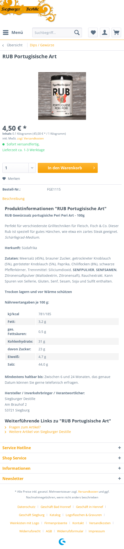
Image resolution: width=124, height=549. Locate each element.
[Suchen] (77, 32)
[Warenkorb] (116, 32)
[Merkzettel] (93, 32)
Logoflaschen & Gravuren (84, 515)
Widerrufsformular (70, 531)
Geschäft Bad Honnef (56, 507)
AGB (49, 531)
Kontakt (78, 523)
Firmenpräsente (55, 523)
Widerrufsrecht (30, 531)
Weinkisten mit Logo (24, 523)
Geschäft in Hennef (89, 507)
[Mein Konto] (104, 32)
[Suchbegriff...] (57, 32)
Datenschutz (26, 507)
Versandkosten (88, 492)
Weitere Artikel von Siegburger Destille (38, 431)
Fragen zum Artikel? (23, 427)
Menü (13, 32)
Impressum (97, 531)
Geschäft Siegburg (31, 515)
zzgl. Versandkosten (30, 138)
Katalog (55, 515)
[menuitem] (12, 32)
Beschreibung (13, 198)
